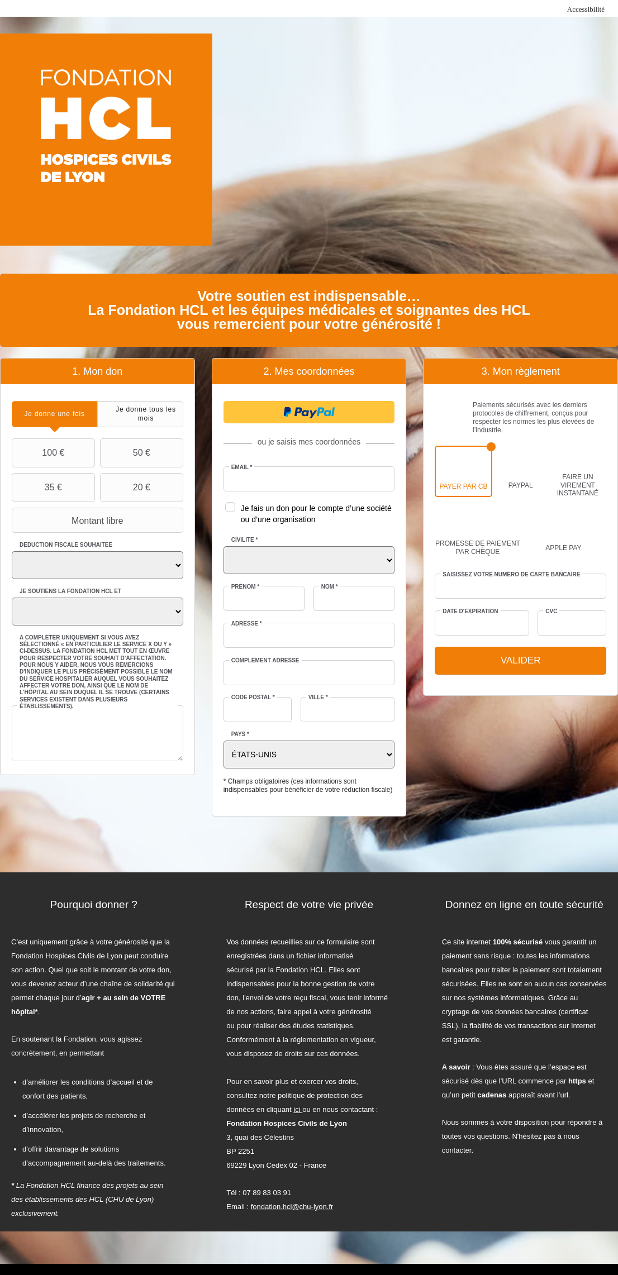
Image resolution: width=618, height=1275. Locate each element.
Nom (329, 587)
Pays (240, 734)
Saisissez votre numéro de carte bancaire (511, 574)
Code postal (253, 697)
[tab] (54, 414)
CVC (551, 611)
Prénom (245, 587)
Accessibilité (586, 9)
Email (242, 467)
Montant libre (69, 520)
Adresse (246, 623)
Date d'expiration (470, 611)
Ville (318, 697)
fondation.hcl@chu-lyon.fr (292, 1206)
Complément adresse (265, 660)
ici (297, 1109)
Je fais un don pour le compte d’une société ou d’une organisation (316, 514)
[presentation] (54, 414)
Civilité (244, 540)
